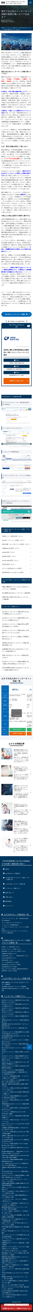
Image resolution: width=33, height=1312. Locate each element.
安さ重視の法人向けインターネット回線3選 (16, 593)
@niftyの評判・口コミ (9, 556)
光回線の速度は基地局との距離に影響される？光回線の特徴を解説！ (15, 1184)
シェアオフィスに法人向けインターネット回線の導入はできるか (15, 1040)
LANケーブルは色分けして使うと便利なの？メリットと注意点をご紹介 (15, 1192)
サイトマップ (9, 905)
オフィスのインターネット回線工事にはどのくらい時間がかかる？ (15, 1239)
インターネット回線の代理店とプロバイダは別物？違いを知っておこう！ (15, 1144)
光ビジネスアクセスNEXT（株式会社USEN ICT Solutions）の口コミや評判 (15, 969)
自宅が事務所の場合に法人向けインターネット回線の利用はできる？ (15, 669)
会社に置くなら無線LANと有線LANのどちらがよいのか (15, 1148)
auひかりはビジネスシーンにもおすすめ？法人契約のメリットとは (15, 1124)
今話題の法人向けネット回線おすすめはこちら (16, 1306)
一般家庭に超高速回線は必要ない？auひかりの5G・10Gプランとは (15, 1128)
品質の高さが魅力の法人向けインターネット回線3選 (15, 598)
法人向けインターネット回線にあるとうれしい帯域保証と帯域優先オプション (15, 1063)
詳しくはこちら (19, 729)
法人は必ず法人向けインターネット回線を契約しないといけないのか (15, 1172)
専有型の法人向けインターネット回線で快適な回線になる (15, 644)
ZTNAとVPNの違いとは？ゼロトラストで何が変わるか (15, 1273)
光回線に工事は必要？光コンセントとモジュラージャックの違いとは (15, 1136)
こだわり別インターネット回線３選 (15, 884)
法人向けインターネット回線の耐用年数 (13, 1070)
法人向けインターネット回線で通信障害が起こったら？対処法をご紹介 (15, 1196)
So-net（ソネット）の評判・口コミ (13, 540)
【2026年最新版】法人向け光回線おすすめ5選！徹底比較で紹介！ (16, 862)
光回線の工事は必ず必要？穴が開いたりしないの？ (15, 1168)
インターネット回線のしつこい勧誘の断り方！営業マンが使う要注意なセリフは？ (15, 1081)
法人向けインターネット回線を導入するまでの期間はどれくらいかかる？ (15, 613)
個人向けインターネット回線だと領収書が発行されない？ (15, 638)
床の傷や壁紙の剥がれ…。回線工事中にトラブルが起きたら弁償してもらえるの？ (15, 1152)
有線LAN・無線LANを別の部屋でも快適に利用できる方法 (15, 1085)
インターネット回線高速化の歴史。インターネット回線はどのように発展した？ (15, 1077)
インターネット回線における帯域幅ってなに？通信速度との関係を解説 (15, 1216)
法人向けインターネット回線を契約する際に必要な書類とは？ (15, 1116)
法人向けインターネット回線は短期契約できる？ (15, 1056)
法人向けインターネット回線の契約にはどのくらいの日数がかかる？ (15, 619)
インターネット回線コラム (12, 888)
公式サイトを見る (19, 733)
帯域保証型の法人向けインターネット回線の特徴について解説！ (15, 1104)
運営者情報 (8, 901)
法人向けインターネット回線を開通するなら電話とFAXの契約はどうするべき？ (15, 663)
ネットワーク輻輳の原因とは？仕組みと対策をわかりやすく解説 (15, 1281)
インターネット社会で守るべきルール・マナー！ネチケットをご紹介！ (15, 1180)
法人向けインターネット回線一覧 (17, 314)
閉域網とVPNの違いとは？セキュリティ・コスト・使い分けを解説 (15, 1277)
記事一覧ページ (9, 892)
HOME (7, 869)
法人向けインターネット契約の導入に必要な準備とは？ (15, 1269)
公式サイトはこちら (18, 381)
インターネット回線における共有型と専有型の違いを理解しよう (15, 1093)
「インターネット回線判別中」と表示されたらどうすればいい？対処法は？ (15, 1204)
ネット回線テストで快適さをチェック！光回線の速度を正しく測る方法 (15, 1265)
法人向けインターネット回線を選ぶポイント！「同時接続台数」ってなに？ (15, 1220)
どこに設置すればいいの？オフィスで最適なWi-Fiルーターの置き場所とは (15, 1164)
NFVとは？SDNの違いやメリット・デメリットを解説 (15, 1231)
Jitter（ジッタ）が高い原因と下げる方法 (13, 1285)
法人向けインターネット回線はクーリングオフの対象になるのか (15, 1059)
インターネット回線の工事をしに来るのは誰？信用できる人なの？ (15, 1108)
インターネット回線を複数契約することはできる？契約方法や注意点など (15, 1096)
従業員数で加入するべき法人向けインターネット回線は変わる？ (15, 650)
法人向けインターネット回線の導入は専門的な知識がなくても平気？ (15, 625)
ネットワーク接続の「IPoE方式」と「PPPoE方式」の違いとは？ (15, 1212)
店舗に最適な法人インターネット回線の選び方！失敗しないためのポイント (15, 1261)
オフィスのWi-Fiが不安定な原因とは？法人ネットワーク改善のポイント (15, 1295)
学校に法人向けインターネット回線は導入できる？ (15, 656)
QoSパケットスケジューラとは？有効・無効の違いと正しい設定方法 (15, 1287)
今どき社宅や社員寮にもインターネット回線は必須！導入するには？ (15, 1140)
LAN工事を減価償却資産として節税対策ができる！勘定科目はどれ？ (15, 1073)
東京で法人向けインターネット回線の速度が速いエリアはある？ (15, 1044)
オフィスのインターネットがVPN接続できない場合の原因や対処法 (15, 1235)
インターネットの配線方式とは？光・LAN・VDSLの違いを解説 (14, 1112)
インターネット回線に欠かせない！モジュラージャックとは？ (15, 1120)
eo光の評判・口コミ (8, 552)
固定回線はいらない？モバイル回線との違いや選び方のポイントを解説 (15, 1254)
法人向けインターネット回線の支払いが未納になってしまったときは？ (15, 631)
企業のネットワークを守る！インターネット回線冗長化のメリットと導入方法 (15, 1247)
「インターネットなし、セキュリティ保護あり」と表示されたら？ (15, 1200)
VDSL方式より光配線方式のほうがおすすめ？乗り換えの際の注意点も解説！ (15, 1156)
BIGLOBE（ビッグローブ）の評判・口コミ (15, 544)
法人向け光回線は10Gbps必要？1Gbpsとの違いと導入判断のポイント (15, 1291)
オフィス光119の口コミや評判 (11, 568)
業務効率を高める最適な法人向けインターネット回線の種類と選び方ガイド (15, 1258)
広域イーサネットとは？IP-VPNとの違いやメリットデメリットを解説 (15, 1223)
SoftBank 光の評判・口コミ (11, 548)
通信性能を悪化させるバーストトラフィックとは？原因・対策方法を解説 (15, 1208)
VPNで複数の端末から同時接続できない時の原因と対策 (15, 1227)
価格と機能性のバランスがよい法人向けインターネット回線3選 (15, 588)
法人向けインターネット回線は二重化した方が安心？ (15, 1052)
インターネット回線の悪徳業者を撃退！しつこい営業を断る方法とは (15, 1160)
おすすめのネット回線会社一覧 (16, 914)
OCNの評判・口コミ (8, 564)
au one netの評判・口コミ (10, 560)
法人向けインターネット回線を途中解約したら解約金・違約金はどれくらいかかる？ (15, 1176)
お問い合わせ (9, 897)
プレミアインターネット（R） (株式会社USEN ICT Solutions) (17, 695)
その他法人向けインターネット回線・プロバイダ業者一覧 (17, 878)
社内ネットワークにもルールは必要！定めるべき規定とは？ (15, 1188)
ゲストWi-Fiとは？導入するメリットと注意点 (14, 1251)
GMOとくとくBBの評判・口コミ (12, 536)
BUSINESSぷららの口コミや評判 (12, 572)
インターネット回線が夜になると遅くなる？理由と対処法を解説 (15, 1132)
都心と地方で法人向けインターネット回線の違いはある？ (15, 1048)
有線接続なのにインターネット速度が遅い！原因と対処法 (15, 1243)
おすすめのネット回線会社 (12, 873)
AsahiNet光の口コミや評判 (9, 966)
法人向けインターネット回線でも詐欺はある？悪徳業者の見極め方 (15, 1067)
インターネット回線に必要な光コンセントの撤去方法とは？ (15, 1100)
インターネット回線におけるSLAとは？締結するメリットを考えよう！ (15, 1089)
